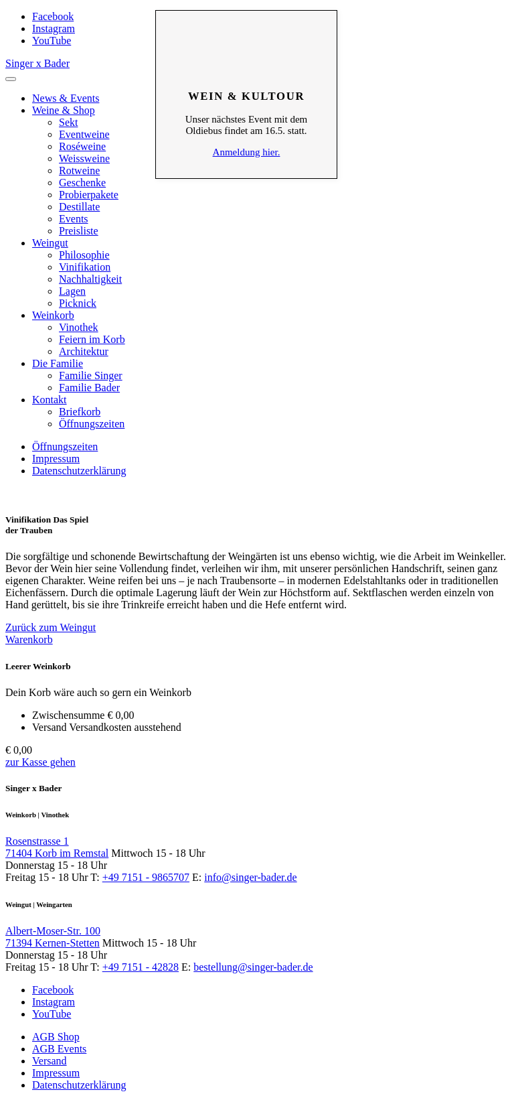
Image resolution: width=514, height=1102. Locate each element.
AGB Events (59, 1048)
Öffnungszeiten (91, 423)
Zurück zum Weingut (50, 627)
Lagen (72, 291)
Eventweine (84, 134)
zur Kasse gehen (40, 762)
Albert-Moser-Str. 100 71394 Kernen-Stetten (52, 937)
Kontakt (49, 399)
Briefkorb (79, 411)
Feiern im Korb (92, 339)
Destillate (79, 206)
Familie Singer (90, 375)
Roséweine (82, 146)
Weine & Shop (63, 110)
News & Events (65, 98)
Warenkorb (29, 639)
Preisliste (78, 230)
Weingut (50, 243)
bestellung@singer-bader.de (253, 967)
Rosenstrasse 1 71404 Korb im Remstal (56, 847)
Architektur (83, 351)
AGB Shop (56, 1036)
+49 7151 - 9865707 (145, 877)
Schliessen (246, 31)
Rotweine (79, 170)
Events (73, 218)
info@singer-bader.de (250, 877)
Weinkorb (53, 315)
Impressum (56, 458)
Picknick (77, 303)
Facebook (53, 16)
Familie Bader (89, 387)
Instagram (53, 28)
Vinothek (78, 327)
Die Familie (57, 363)
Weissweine (84, 158)
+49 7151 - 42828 (140, 967)
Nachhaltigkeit (90, 279)
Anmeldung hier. (246, 152)
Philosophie (84, 255)
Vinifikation (84, 267)
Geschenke (82, 182)
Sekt (68, 122)
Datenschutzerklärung (79, 470)
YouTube (51, 40)
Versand (49, 1060)
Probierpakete (88, 194)
